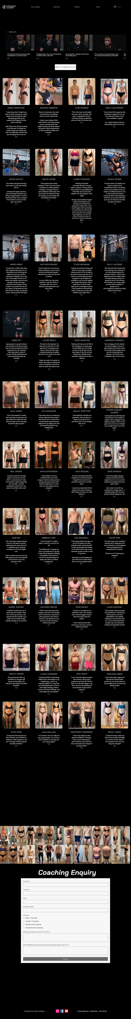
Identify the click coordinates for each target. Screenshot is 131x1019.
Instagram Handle (28, 907)
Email (25, 898)
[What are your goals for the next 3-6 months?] (65, 937)
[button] (56, 7)
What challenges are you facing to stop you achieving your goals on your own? (46, 945)
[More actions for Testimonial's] (12, 32)
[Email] (65, 902)
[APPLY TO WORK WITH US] (65, 67)
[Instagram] (57, 1011)
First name (26, 881)
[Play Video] (20, 43)
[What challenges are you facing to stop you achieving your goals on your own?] (65, 950)
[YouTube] (66, 1011)
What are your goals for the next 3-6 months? (37, 932)
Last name (26, 890)
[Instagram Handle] (65, 910)
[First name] (65, 885)
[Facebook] (62, 1011)
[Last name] (65, 893)
